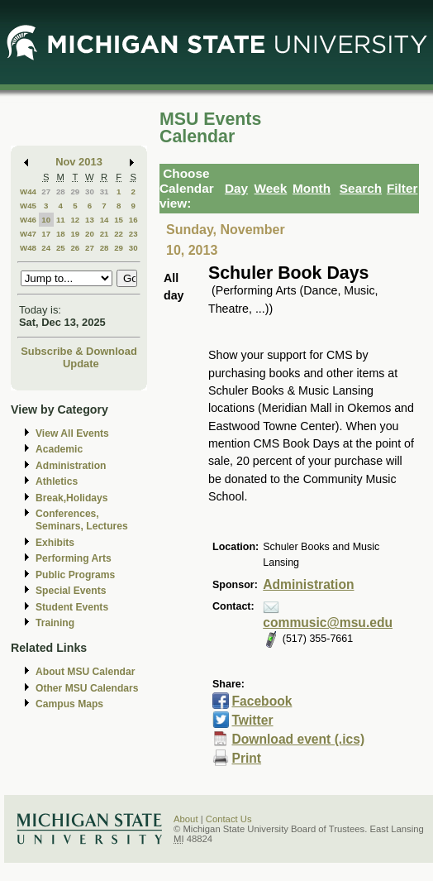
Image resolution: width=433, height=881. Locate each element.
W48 (28, 247)
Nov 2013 (78, 162)
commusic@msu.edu (328, 622)
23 (133, 233)
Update (81, 363)
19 (74, 233)
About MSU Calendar (85, 672)
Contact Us (229, 819)
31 (104, 191)
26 (74, 247)
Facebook (261, 701)
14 (104, 219)
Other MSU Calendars (87, 688)
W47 (28, 233)
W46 (28, 219)
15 (118, 219)
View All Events (72, 433)
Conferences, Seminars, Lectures (82, 520)
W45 (28, 205)
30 (89, 191)
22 (118, 233)
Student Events (72, 607)
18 (60, 233)
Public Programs (75, 575)
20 (89, 233)
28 (60, 191)
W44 (28, 191)
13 (89, 219)
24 (45, 247)
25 (60, 247)
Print (246, 758)
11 (60, 219)
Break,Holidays (72, 498)
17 (45, 233)
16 (133, 219)
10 (45, 219)
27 (45, 191)
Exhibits (55, 542)
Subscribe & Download (79, 351)
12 (74, 219)
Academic (59, 449)
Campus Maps (69, 704)
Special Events (71, 590)
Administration (71, 466)
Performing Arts (74, 558)
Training (55, 623)
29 (74, 191)
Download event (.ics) (297, 739)
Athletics (57, 481)
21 (104, 233)
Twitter (252, 720)
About (186, 819)
